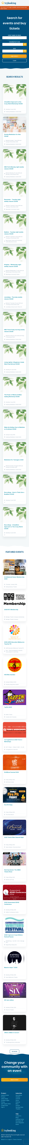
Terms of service (17, 1139)
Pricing (3, 1102)
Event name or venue (14, 35)
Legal (9, 1139)
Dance (17, 1100)
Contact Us (18, 1115)
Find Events (14, 56)
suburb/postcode (14, 42)
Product (3, 1097)
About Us (3, 1139)
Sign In (3, 1107)
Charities (18, 1097)
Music (17, 1103)
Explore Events (5, 1095)
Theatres (18, 1109)
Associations (19, 1095)
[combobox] (14, 44)
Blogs (17, 1117)
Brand (17, 1124)
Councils (18, 1098)
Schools (18, 1105)
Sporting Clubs (19, 1107)
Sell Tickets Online (6, 1103)
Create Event (15, 1079)
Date (14, 48)
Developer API (19, 1121)
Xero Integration (20, 1122)
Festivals (18, 1102)
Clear (14, 60)
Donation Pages (5, 1100)
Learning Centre (20, 1119)
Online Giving (4, 1098)
